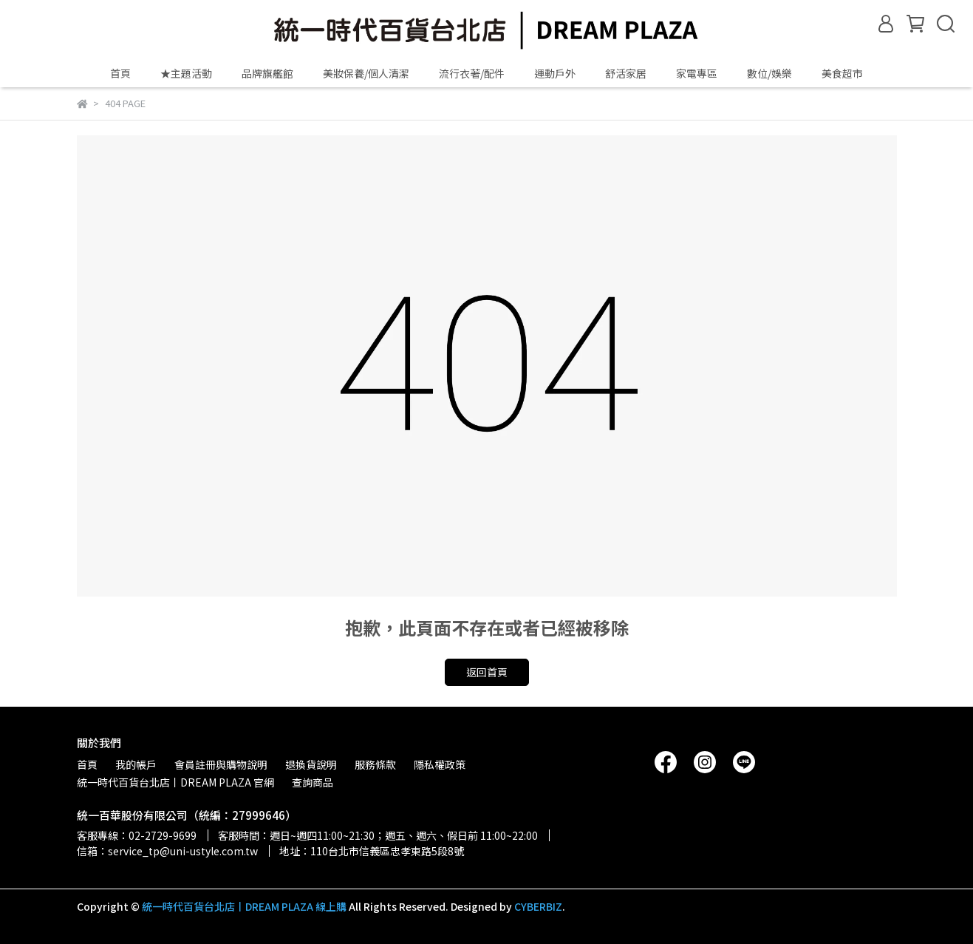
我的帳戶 (136, 764)
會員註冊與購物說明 (220, 764)
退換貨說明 (311, 764)
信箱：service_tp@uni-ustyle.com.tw (167, 850)
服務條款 (375, 764)
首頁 (120, 73)
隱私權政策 (439, 764)
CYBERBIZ (538, 906)
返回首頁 (487, 672)
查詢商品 (312, 782)
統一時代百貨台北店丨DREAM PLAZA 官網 (175, 782)
